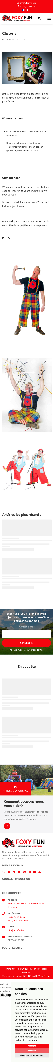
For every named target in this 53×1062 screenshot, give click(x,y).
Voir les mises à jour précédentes (26, 650)
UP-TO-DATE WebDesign (37, 976)
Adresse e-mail (26, 626)
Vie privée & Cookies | (13, 976)
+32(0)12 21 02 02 (16, 917)
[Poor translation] (7, 995)
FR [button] (25, 10)
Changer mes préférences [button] (31, 1055)
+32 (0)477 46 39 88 (18, 920)
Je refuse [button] (32, 1050)
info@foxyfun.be (16, 930)
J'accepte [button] (32, 1046)
